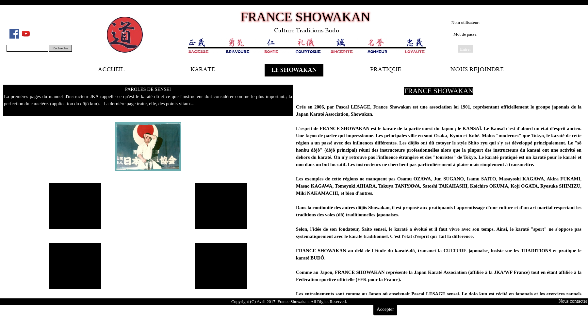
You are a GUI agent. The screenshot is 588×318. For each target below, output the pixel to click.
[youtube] (26, 34)
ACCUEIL (111, 70)
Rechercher (61, 48)
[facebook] (14, 34)
